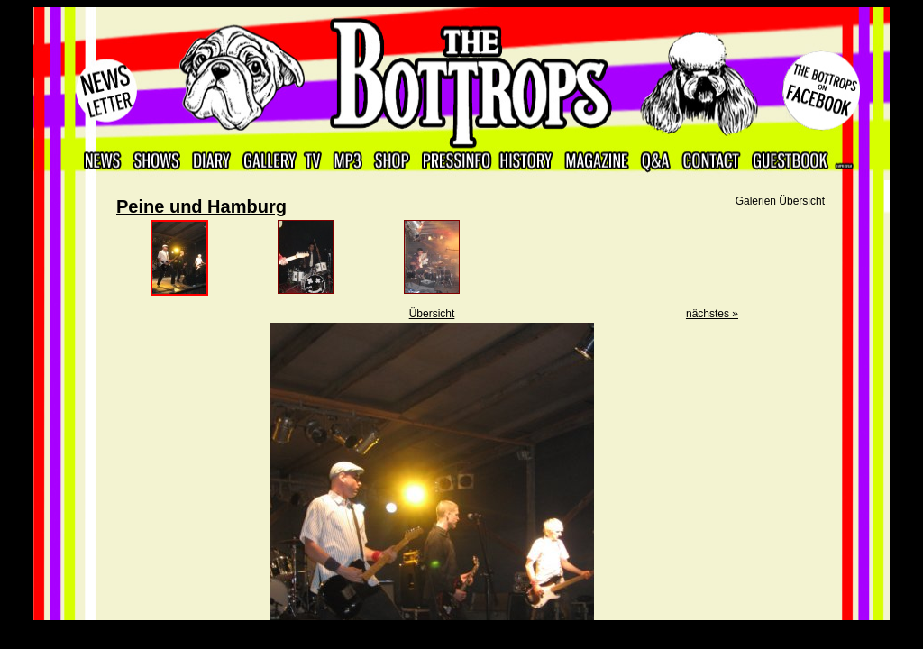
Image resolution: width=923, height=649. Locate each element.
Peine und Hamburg (201, 206)
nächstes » (712, 313)
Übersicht (432, 313)
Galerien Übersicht (780, 201)
